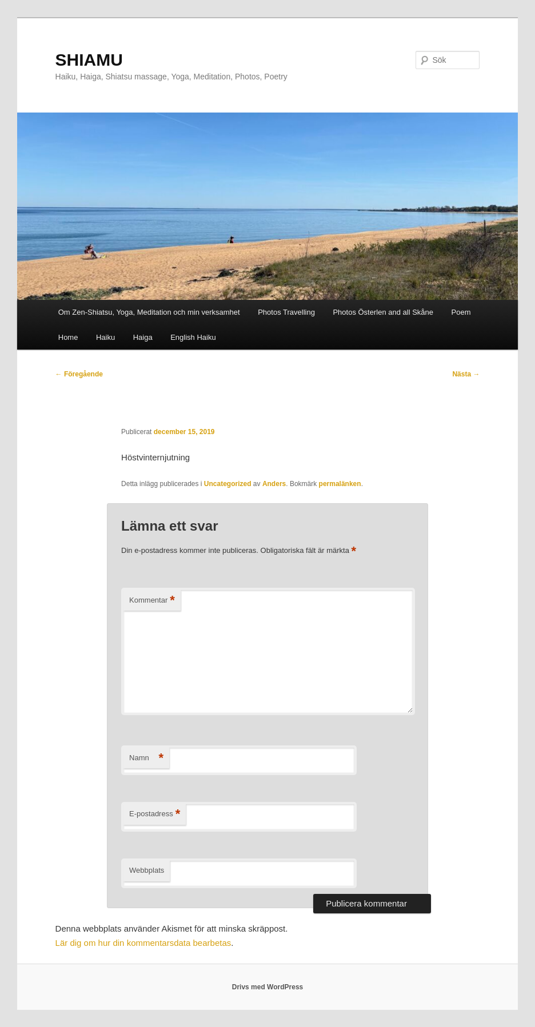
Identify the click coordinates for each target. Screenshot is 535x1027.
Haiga (143, 337)
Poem (461, 312)
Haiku (105, 337)
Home (68, 337)
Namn (146, 758)
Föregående (79, 374)
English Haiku (193, 337)
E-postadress (154, 814)
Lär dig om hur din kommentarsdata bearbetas (143, 943)
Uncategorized (227, 484)
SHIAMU (89, 59)
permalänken (340, 484)
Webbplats (146, 870)
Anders (274, 484)
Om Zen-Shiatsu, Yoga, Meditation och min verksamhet (149, 312)
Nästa (466, 374)
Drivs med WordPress (268, 987)
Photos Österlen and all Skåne (383, 312)
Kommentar (152, 600)
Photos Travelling (286, 312)
